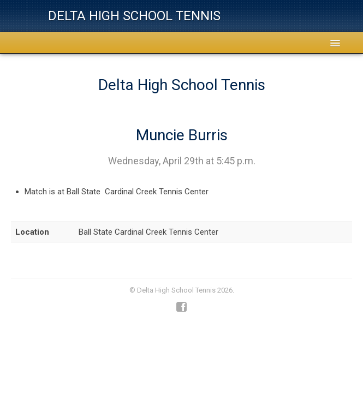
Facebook (181, 307)
